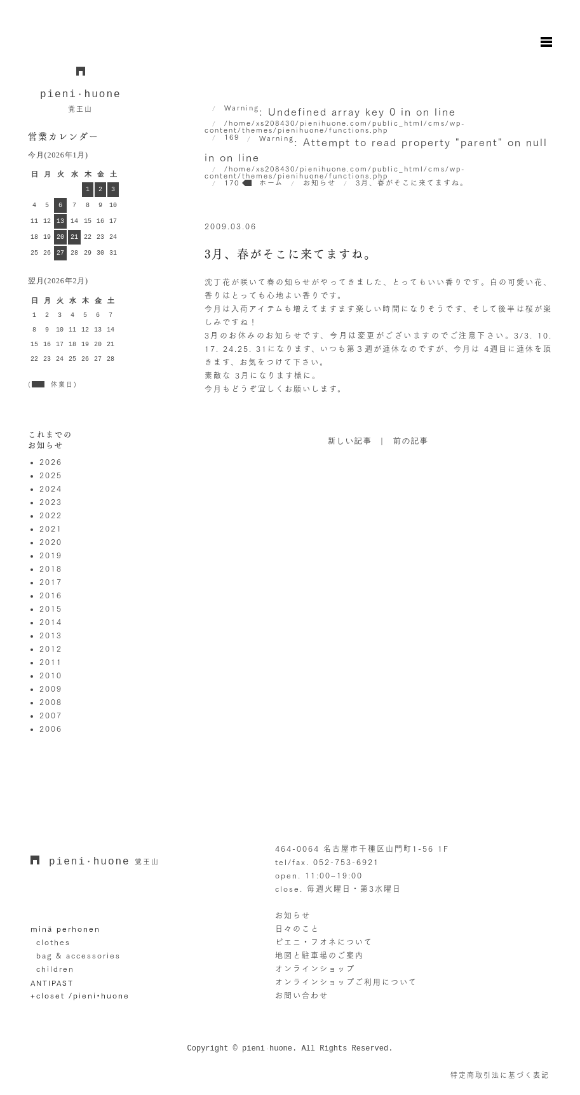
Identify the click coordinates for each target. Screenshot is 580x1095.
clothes (53, 942)
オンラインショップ (315, 968)
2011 (50, 662)
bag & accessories (78, 955)
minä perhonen (65, 928)
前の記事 (411, 441)
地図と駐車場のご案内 (319, 955)
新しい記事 (350, 441)
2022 (50, 515)
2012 (50, 648)
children (55, 968)
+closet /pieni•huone (80, 995)
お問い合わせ (301, 995)
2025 (50, 475)
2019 (50, 555)
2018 (50, 568)
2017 (50, 582)
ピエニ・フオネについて (324, 942)
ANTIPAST (52, 982)
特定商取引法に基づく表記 (500, 1074)
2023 (50, 502)
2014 (50, 622)
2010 (50, 675)
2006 (50, 728)
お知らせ (293, 915)
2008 (50, 702)
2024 (50, 488)
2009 (50, 688)
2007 (50, 715)
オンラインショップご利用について (346, 982)
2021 (50, 528)
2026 (50, 462)
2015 (50, 608)
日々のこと (297, 928)
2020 (50, 542)
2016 (50, 595)
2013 (50, 635)
